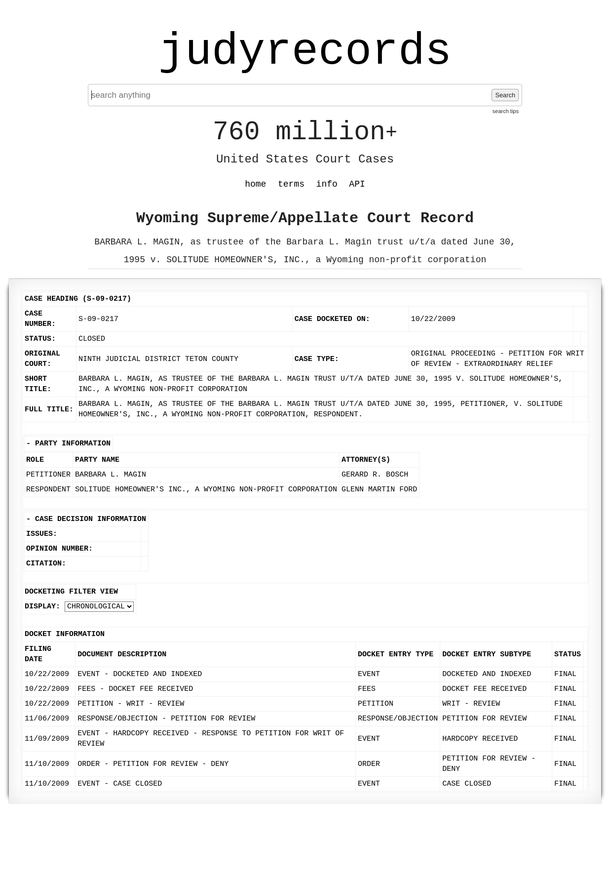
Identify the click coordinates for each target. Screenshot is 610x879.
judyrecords (305, 52)
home (255, 184)
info (327, 184)
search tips (506, 111)
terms (291, 184)
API (357, 184)
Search (505, 95)
